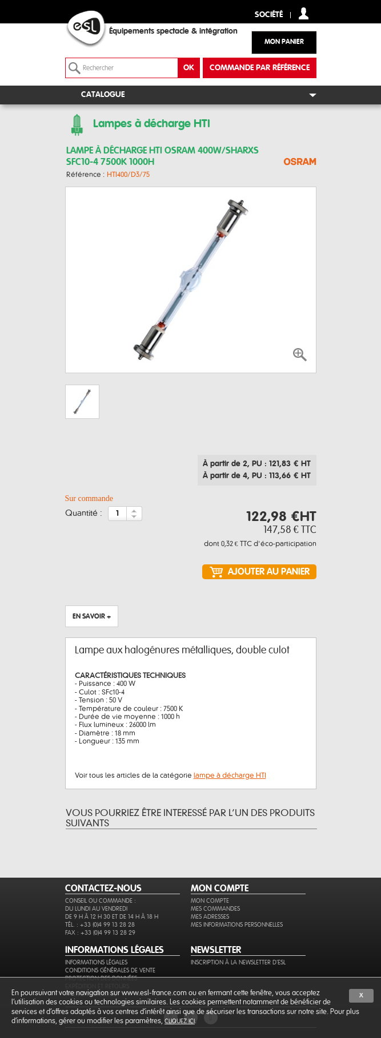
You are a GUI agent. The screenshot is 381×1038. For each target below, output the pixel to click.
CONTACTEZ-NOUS (103, 888)
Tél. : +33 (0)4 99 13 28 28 (100, 925)
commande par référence (260, 68)
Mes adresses (210, 917)
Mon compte (210, 901)
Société (269, 15)
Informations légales (96, 962)
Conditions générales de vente (110, 970)
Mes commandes (215, 909)
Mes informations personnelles (237, 925)
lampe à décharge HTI (230, 775)
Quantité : (83, 514)
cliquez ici (180, 1021)
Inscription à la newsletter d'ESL (238, 962)
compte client (303, 13)
